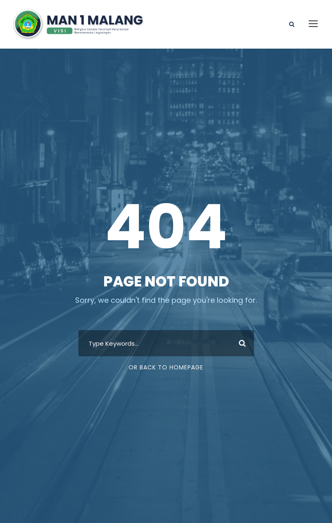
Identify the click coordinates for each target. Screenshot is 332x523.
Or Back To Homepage (166, 367)
